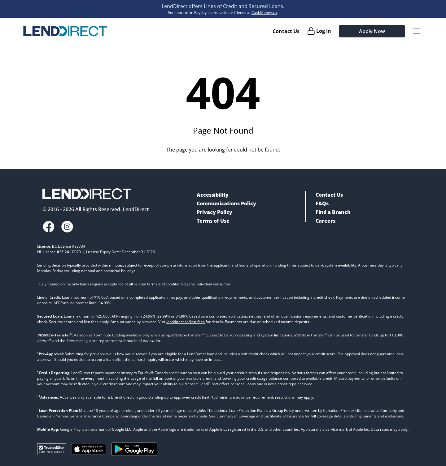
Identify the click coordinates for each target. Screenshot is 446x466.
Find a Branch (333, 212)
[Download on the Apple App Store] (88, 449)
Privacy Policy (214, 212)
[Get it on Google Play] (134, 449)
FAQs (322, 203)
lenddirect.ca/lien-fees (185, 321)
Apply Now (372, 31)
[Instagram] (67, 226)
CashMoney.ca (264, 12)
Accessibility (213, 194)
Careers (325, 220)
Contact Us (286, 31)
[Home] (65, 31)
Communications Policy (226, 203)
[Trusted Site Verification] (51, 449)
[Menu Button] (417, 31)
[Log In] (319, 31)
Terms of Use (213, 220)
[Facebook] (48, 226)
